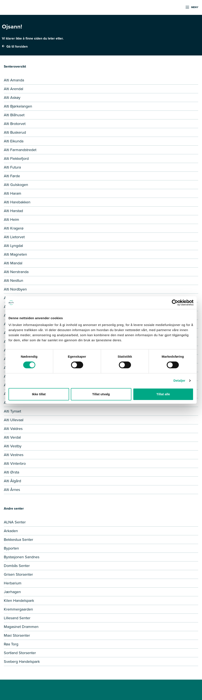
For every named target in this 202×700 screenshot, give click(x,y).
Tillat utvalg (101, 394)
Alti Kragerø (13, 228)
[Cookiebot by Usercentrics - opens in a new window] (174, 302)
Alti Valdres (13, 428)
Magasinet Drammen (21, 626)
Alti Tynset (12, 411)
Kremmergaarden (18, 609)
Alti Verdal (12, 437)
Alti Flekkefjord (16, 158)
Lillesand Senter (17, 618)
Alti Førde (12, 176)
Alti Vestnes (13, 455)
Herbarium (12, 583)
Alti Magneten (15, 254)
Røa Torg (11, 644)
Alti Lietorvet (14, 237)
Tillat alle (163, 394)
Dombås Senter (17, 565)
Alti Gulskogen (16, 184)
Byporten (11, 548)
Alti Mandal (13, 263)
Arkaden (11, 531)
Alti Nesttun (13, 280)
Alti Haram (12, 193)
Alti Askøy (12, 97)
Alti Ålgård (12, 481)
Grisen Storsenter (18, 574)
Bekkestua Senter (18, 539)
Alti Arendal (13, 89)
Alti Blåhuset (14, 115)
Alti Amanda (14, 80)
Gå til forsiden (15, 46)
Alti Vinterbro (15, 463)
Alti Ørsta (11, 472)
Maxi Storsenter (17, 635)
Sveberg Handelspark (22, 661)
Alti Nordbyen (15, 289)
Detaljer (179, 380)
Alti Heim (11, 219)
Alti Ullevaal (13, 420)
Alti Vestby (12, 446)
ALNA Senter (15, 522)
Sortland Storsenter (20, 653)
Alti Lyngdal (13, 245)
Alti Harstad (13, 211)
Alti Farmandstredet (20, 150)
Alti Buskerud (15, 132)
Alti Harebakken (17, 202)
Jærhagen (12, 592)
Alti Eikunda (13, 141)
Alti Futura (12, 167)
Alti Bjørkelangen (18, 106)
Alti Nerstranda (16, 272)
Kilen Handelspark (19, 600)
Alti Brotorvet (15, 123)
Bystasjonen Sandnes (21, 557)
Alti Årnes (12, 489)
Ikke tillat (39, 394)
